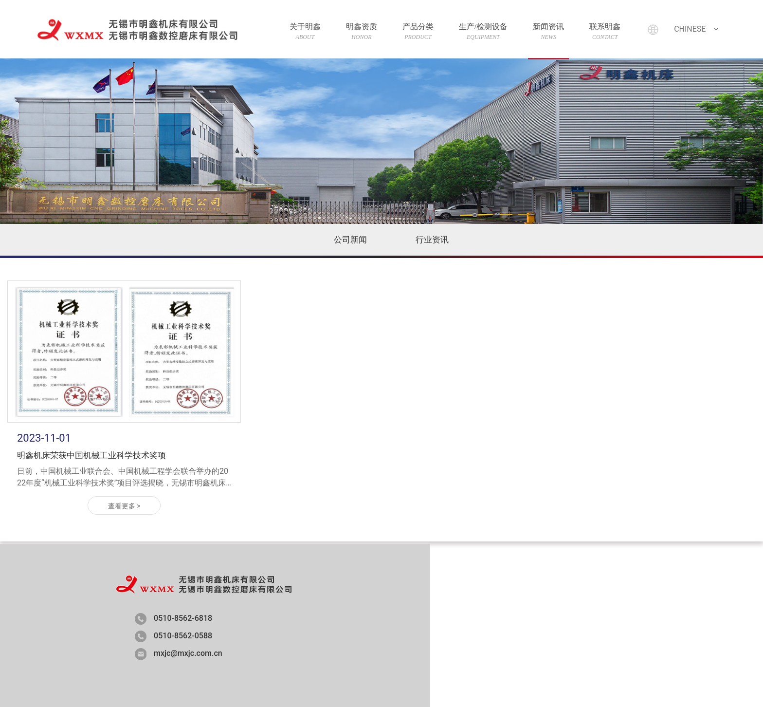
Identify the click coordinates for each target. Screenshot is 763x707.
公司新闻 (350, 239)
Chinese (694, 29)
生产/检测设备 (479, 31)
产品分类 (414, 31)
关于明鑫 (301, 31)
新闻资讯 (545, 31)
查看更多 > (124, 506)
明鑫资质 (358, 31)
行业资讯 (432, 239)
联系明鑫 (601, 31)
